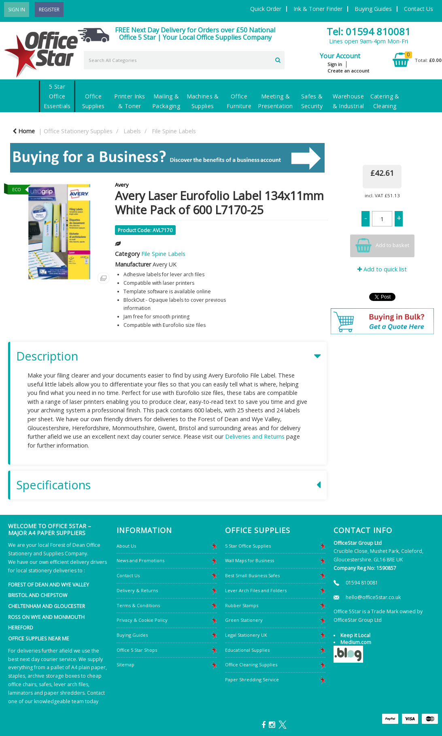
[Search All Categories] (184, 60)
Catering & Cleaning (385, 101)
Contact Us (418, 9)
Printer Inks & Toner (129, 101)
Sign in (334, 64)
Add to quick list (382, 269)
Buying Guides (373, 9)
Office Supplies (93, 101)
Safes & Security (312, 101)
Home (24, 131)
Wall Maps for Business (249, 560)
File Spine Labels (174, 131)
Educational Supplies (247, 650)
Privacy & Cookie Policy (142, 620)
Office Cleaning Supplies (251, 664)
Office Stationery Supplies (78, 131)
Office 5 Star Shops (137, 650)
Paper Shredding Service (252, 679)
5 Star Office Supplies (248, 546)
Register (49, 9)
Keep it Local (355, 635)
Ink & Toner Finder (317, 9)
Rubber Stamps (241, 605)
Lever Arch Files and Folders (256, 590)
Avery (121, 184)
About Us (126, 546)
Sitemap (125, 664)
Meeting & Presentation (275, 101)
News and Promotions (140, 560)
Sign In (16, 9)
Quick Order (265, 9)
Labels (132, 131)
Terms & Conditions (138, 605)
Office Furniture (239, 101)
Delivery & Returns (137, 590)
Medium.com (355, 642)
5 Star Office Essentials (57, 96)
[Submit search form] (278, 59)
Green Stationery (244, 620)
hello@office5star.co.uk (373, 597)
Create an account (348, 71)
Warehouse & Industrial (348, 101)
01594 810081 (362, 582)
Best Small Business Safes (252, 575)
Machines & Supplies (203, 101)
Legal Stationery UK (246, 635)
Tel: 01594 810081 (368, 31)
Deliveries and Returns (255, 436)
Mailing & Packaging (166, 101)
